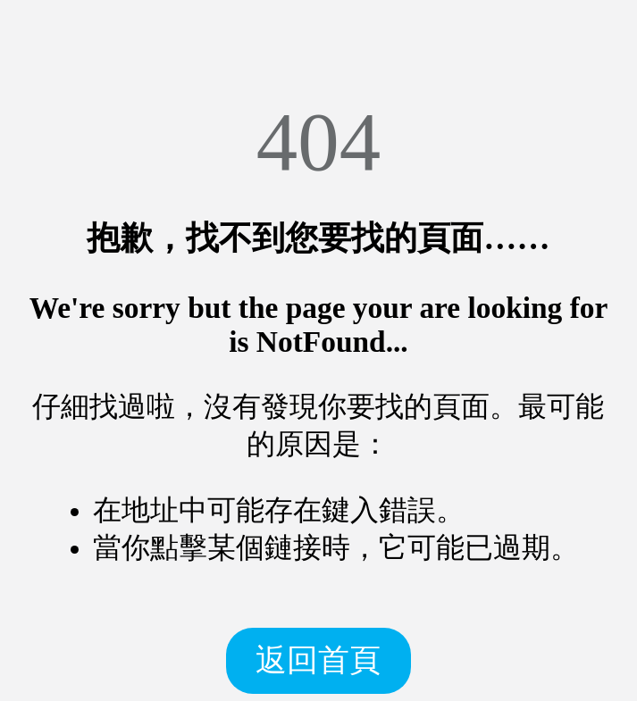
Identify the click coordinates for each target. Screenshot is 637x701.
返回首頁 (318, 660)
